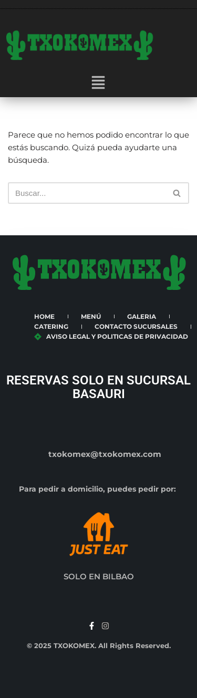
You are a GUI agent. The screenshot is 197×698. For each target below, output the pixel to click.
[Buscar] (86, 193)
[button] (98, 83)
